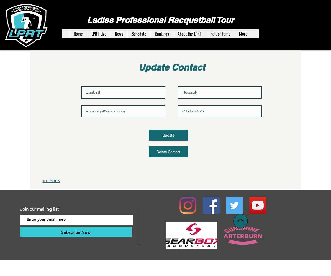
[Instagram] (187, 205)
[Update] (168, 135)
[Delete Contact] (168, 151)
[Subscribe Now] (76, 232)
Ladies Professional (127, 20)
